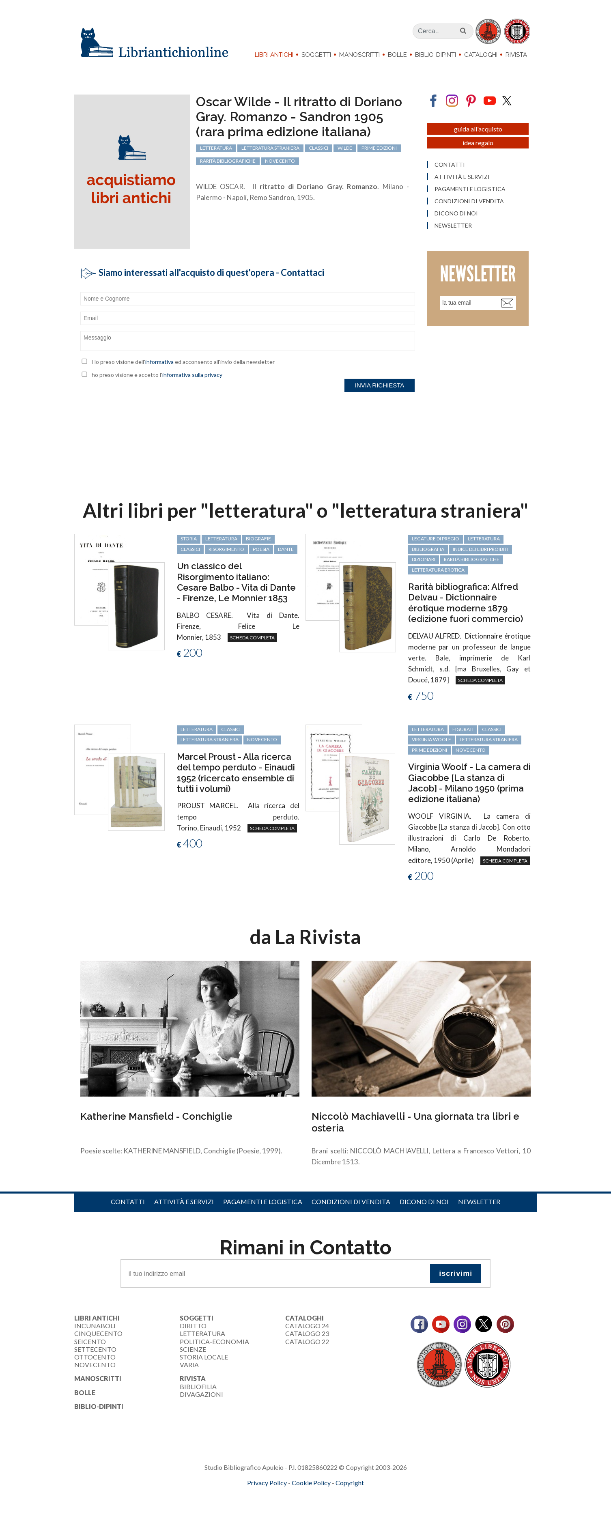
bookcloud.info (320, 1496)
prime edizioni (429, 750)
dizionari (423, 559)
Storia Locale (204, 1357)
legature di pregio (435, 539)
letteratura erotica (438, 570)
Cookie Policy (311, 1482)
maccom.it (281, 1496)
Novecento (262, 739)
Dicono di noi (424, 1201)
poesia (261, 549)
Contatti (128, 1201)
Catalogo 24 (307, 1325)
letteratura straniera (210, 739)
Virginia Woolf (431, 739)
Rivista (516, 54)
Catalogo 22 (307, 1341)
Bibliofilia (198, 1386)
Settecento (95, 1349)
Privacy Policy (267, 1482)
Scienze (193, 1349)
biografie (258, 539)
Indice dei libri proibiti (480, 549)
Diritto (193, 1325)
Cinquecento (98, 1333)
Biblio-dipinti (435, 54)
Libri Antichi (274, 54)
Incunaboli (95, 1325)
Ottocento (95, 1357)
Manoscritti (359, 54)
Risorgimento (226, 549)
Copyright (350, 1482)
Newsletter (479, 1201)
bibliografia (428, 549)
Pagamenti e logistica (262, 1201)
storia (189, 539)
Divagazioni (201, 1394)
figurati (462, 729)
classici (190, 549)
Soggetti (316, 54)
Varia (189, 1364)
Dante (286, 549)
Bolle (397, 54)
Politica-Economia (214, 1341)
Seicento (90, 1341)
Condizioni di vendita (351, 1201)
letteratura (221, 539)
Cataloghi (480, 54)
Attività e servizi (184, 1201)
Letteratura (202, 1333)
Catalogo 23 (307, 1333)
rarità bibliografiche (471, 559)
